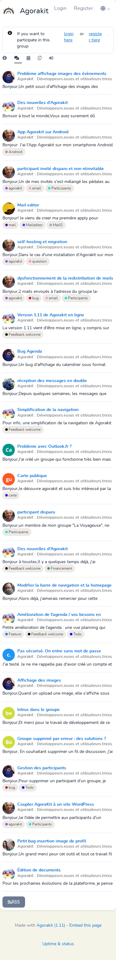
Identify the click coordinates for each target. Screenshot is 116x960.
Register (83, 8)
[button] (105, 8)
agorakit (13, 188)
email (35, 188)
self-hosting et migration (42, 242)
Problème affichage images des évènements (61, 74)
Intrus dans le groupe (38, 710)
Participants (59, 188)
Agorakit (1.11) (51, 925)
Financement (59, 568)
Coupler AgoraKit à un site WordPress (55, 804)
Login (60, 8)
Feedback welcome (23, 334)
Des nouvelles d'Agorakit (42, 103)
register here (95, 37)
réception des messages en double (52, 381)
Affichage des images (39, 680)
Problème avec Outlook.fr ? (44, 446)
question (38, 261)
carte (11, 495)
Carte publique (32, 476)
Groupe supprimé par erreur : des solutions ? (61, 739)
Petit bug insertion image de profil (51, 841)
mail (10, 225)
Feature (13, 634)
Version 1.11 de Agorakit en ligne (50, 315)
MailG (56, 225)
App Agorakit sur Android (42, 132)
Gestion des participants (41, 768)
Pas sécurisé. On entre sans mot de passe (59, 651)
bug (34, 298)
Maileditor (33, 225)
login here (69, 37)
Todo (76, 634)
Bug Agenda (29, 351)
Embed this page (85, 925)
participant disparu (36, 512)
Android (13, 152)
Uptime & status (58, 944)
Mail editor (28, 205)
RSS (14, 901)
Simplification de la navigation (48, 410)
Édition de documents (39, 870)
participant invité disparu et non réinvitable (60, 169)
